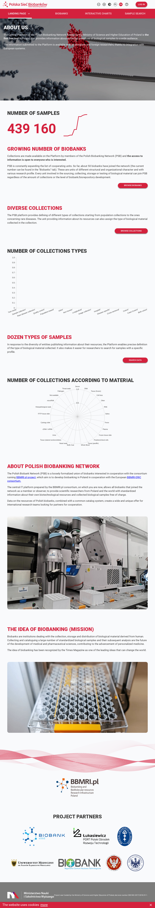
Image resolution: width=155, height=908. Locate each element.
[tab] (22, 14)
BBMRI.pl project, (26, 477)
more (44, 905)
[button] (141, 4)
